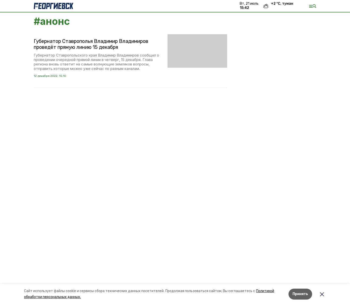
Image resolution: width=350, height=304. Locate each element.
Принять (300, 294)
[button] (197, 51)
